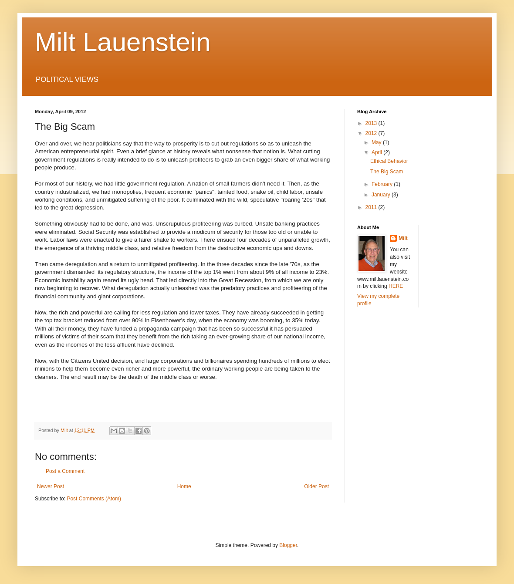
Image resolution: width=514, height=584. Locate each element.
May (377, 142)
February (383, 184)
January (382, 195)
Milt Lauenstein (123, 42)
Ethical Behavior (389, 161)
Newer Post (50, 486)
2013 (372, 123)
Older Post (316, 486)
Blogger (288, 545)
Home (184, 486)
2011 (372, 207)
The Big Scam (386, 172)
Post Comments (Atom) (94, 499)
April (377, 152)
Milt (403, 238)
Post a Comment (65, 471)
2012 (372, 133)
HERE (396, 286)
